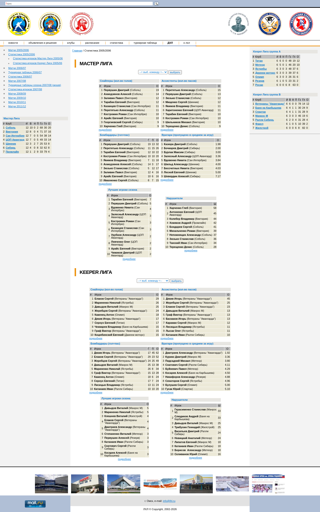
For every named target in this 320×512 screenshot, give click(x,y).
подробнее (105, 129)
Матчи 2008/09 (17, 93)
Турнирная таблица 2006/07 (25, 72)
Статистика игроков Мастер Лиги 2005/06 (38, 58)
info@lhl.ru (169, 500)
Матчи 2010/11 (17, 102)
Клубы (71, 42)
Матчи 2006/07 (17, 68)
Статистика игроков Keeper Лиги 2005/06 (37, 63)
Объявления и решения (43, 42)
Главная (77, 50)
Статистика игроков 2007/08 (25, 89)
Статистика (116, 42)
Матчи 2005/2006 (18, 50)
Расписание (92, 42)
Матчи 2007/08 (17, 80)
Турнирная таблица (145, 42)
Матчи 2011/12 (17, 106)
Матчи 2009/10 (17, 97)
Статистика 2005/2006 (21, 54)
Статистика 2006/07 (20, 76)
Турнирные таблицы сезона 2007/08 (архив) (34, 85)
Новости (13, 42)
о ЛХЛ (186, 42)
